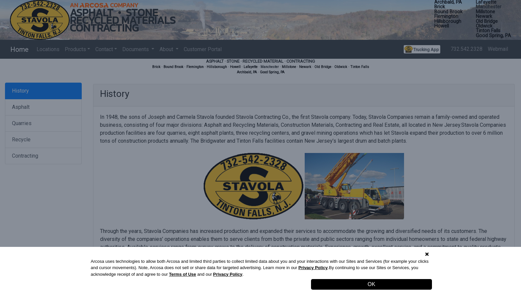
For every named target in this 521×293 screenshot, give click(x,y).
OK (371, 284)
